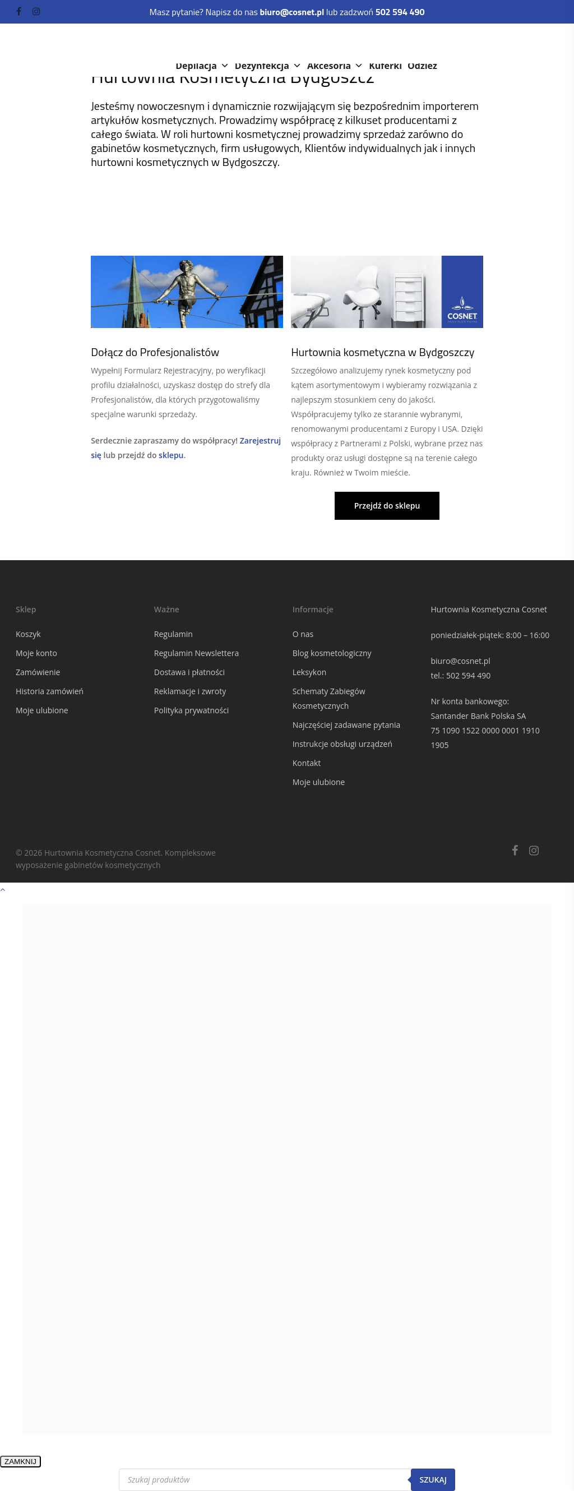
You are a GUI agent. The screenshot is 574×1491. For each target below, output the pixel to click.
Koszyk (28, 634)
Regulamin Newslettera (196, 653)
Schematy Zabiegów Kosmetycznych (329, 698)
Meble (329, 43)
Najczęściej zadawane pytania (347, 724)
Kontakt (307, 763)
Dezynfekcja (268, 65)
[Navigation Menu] (552, 50)
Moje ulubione (42, 710)
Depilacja (202, 65)
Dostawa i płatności (189, 672)
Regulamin (173, 634)
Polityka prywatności (191, 710)
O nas (303, 634)
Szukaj (433, 1479)
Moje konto (36, 653)
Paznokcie (382, 43)
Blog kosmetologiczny (332, 653)
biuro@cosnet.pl (460, 661)
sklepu (171, 455)
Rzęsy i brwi (449, 43)
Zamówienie (38, 672)
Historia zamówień (50, 691)
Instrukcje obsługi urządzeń (342, 743)
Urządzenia (272, 43)
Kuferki (385, 65)
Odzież (422, 65)
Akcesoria (335, 65)
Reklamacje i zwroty (190, 691)
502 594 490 (468, 675)
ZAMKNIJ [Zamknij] (20, 1461)
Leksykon (310, 672)
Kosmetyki (205, 43)
